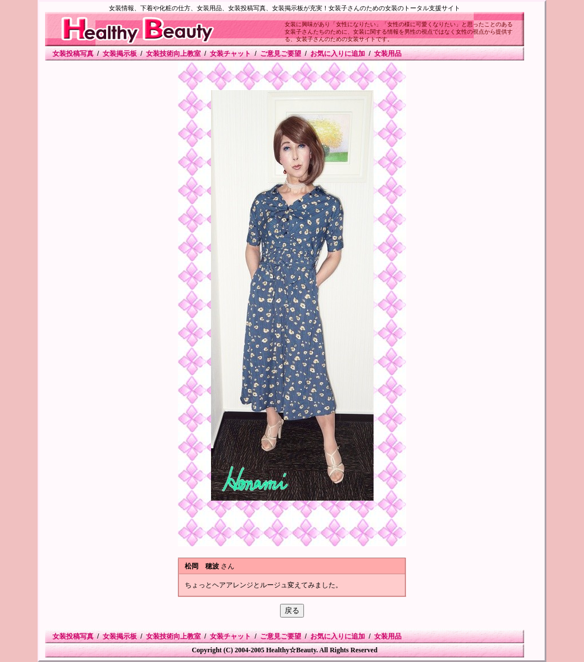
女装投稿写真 (73, 54)
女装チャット (230, 54)
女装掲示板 (120, 54)
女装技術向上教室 (173, 54)
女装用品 (388, 54)
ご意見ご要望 (280, 54)
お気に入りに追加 (337, 54)
